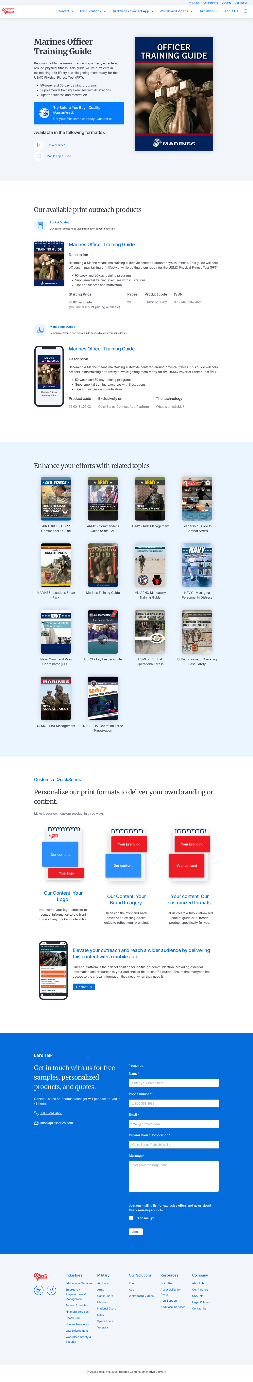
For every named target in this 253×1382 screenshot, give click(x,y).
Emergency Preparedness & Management (76, 1294)
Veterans (103, 1327)
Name (134, 1073)
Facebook (51, 1290)
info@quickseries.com (53, 1123)
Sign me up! (145, 1218)
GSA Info (227, 2)
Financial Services (77, 1311)
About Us (231, 11)
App (131, 1289)
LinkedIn (38, 1290)
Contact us (104, 119)
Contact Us (241, 2)
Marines (102, 1302)
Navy (100, 1314)
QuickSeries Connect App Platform (123, 407)
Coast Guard (105, 1295)
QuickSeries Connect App (131, 11)
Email (134, 1115)
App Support (168, 1300)
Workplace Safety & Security (78, 1339)
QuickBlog (206, 11)
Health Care (73, 1318)
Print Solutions (91, 11)
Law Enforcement (77, 1330)
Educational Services (79, 1283)
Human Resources (77, 1324)
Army (100, 1289)
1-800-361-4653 (48, 1113)
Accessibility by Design (170, 1292)
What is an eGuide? (170, 407)
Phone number (141, 1094)
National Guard (106, 1308)
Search (248, 11)
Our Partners (210, 2)
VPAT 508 (194, 2)
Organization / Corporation (149, 1135)
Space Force (105, 1321)
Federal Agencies (77, 1305)
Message (136, 1156)
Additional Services (172, 1307)
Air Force (103, 1283)
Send (136, 1232)
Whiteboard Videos (174, 11)
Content (64, 11)
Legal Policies (201, 1302)
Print (132, 1283)
